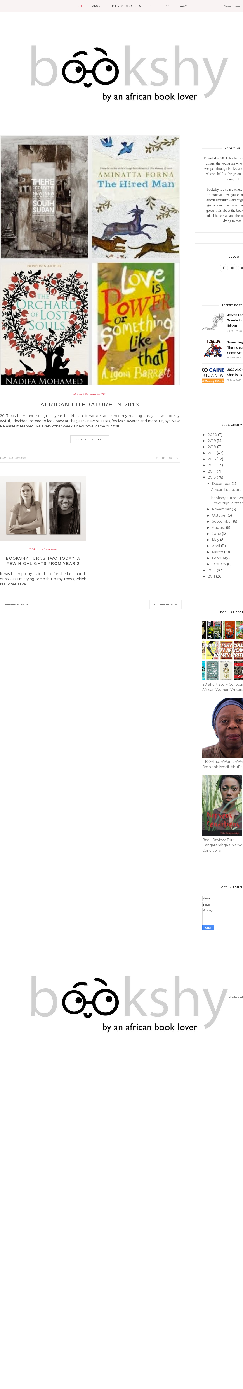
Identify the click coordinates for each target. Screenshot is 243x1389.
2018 (212, 447)
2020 (212, 435)
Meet (153, 5)
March (217, 552)
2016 (212, 459)
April (216, 546)
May (215, 540)
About (97, 5)
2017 (212, 453)
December (221, 483)
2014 (212, 471)
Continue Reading (90, 439)
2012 (212, 570)
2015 (212, 465)
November (221, 509)
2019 (212, 441)
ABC (169, 5)
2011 (211, 576)
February (220, 558)
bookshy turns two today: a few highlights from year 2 (43, 561)
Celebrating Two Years (43, 549)
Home (79, 5)
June (216, 534)
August (218, 527)
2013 (212, 477)
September (222, 521)
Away (184, 5)
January (219, 564)
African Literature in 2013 (89, 394)
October (219, 515)
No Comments (18, 458)
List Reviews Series (126, 5)
